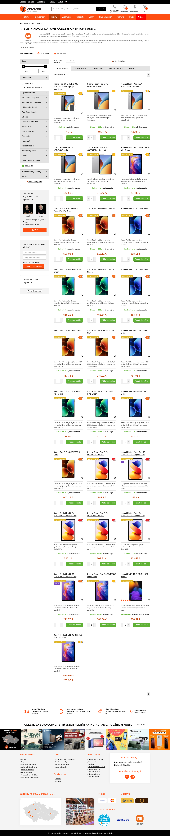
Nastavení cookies (61, 767)
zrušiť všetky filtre (34, 182)
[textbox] (34, 253)
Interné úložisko (28, 131)
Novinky (131, 68)
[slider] (23, 67)
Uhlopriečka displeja (30, 107)
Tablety (54, 17)
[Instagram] (132, 777)
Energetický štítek (29, 151)
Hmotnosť (26, 141)
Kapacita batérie (28, 146)
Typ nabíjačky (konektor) (31, 172)
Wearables (67, 17)
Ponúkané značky (61, 762)
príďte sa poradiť (140, 712)
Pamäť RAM (27, 126)
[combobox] (34, 253)
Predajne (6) (41, 2)
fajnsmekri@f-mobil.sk (31, 224)
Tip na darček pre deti (95, 759)
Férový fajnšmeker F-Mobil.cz (65, 759)
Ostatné (25, 155)
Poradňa (23, 2)
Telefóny (25, 17)
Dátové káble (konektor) (31, 160)
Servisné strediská (27, 770)
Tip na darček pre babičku (94, 763)
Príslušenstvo (40, 17)
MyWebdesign (108, 833)
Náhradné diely (106, 17)
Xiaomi (32, 23)
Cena (24, 61)
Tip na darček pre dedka (96, 767)
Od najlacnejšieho (80, 68)
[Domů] (20, 23)
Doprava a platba (27, 762)
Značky (52, 2)
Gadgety (80, 17)
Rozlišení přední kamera (31, 102)
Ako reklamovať (26, 772)
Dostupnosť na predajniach (31, 87)
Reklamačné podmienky (29, 767)
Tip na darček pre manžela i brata (94, 775)
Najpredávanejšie (62, 68)
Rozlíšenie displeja (29, 112)
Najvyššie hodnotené (116, 68)
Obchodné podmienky (28, 764)
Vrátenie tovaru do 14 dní (29, 775)
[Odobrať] (70, 60)
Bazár (131, 17)
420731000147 (34, 221)
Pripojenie (26, 136)
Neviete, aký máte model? (31, 262)
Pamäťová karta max (30, 122)
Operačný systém (28, 93)
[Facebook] (127, 777)
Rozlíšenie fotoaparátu (30, 98)
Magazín (31, 2)
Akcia (140, 17)
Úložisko (25, 117)
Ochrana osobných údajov (30, 777)
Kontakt (60, 2)
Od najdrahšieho (97, 68)
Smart (92, 17)
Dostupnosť (26, 78)
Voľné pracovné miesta (62, 764)
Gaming (121, 17)
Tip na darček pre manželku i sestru (94, 771)
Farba (24, 176)
